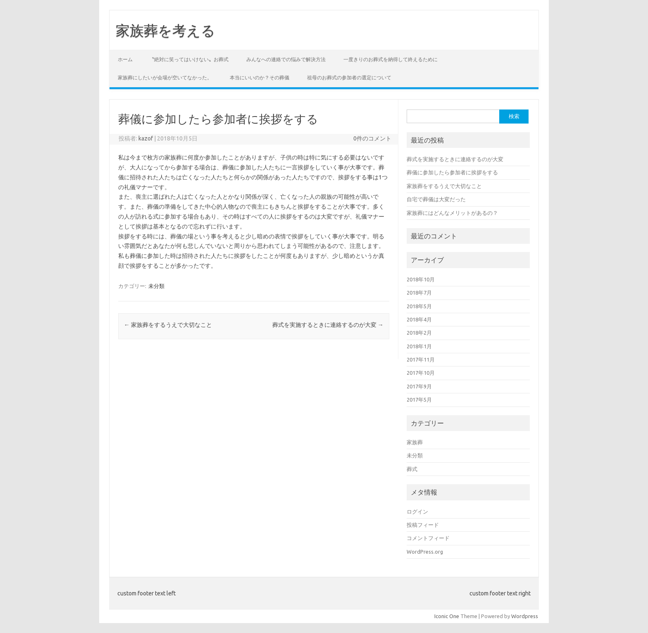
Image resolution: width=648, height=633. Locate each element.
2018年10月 (421, 279)
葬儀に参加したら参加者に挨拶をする (452, 172)
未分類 (156, 286)
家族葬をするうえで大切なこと (168, 324)
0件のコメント (372, 138)
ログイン (417, 511)
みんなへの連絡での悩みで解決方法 (286, 59)
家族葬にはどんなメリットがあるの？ (452, 213)
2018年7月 (419, 292)
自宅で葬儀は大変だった (436, 199)
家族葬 (415, 442)
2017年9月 (419, 386)
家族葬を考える (165, 30)
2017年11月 (421, 359)
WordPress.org (425, 551)
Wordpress (524, 616)
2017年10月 (421, 373)
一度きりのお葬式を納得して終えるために (390, 59)
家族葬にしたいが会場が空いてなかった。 (165, 77)
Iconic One (446, 616)
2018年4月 (419, 319)
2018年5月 (419, 306)
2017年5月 (419, 399)
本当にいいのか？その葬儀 (259, 77)
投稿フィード (423, 525)
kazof (145, 138)
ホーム (125, 59)
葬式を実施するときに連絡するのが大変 (328, 324)
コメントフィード (428, 538)
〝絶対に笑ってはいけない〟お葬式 (189, 59)
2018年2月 (419, 333)
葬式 (412, 469)
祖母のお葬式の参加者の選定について (349, 77)
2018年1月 (419, 346)
